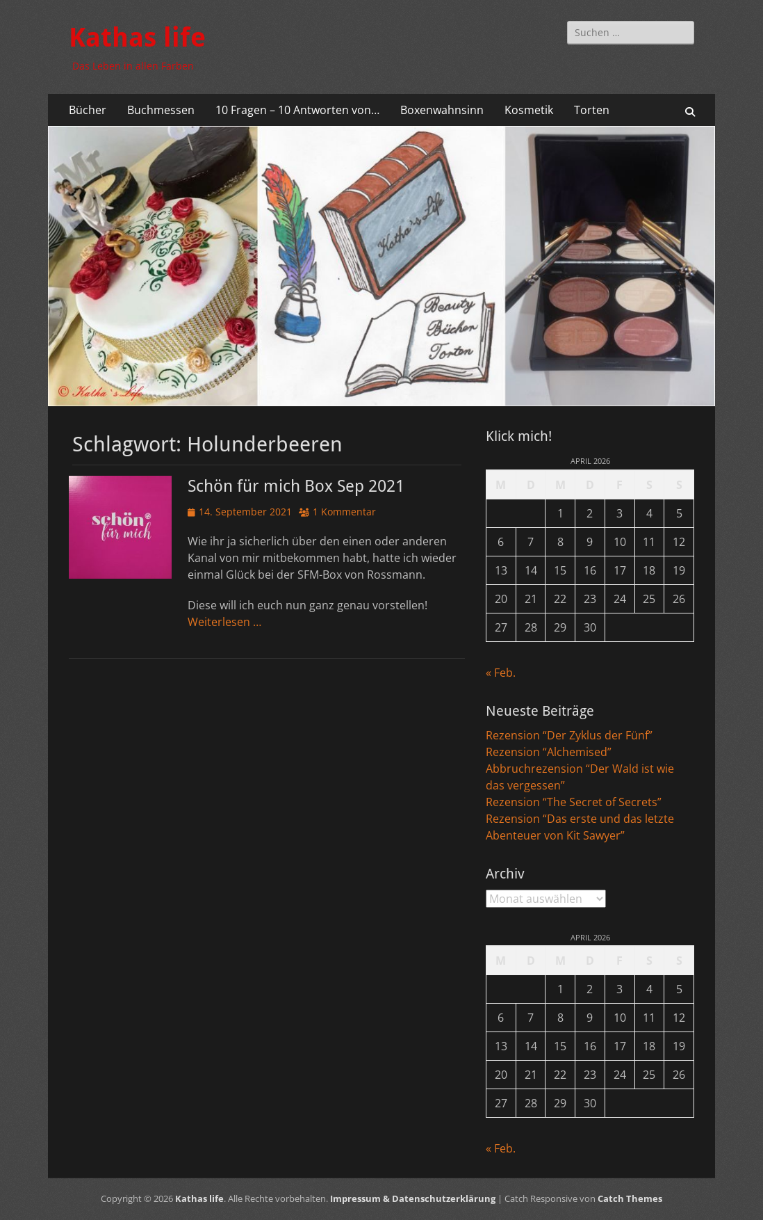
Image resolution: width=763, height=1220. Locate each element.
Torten (591, 110)
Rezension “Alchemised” (549, 752)
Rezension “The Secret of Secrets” (574, 802)
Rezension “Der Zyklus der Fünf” (569, 735)
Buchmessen (161, 110)
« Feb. (501, 672)
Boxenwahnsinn (442, 110)
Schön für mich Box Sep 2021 (296, 486)
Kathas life (137, 37)
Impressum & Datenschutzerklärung (412, 1198)
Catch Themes (630, 1198)
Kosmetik (528, 110)
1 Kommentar (344, 511)
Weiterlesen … (224, 621)
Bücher (87, 110)
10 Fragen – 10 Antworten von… (297, 110)
